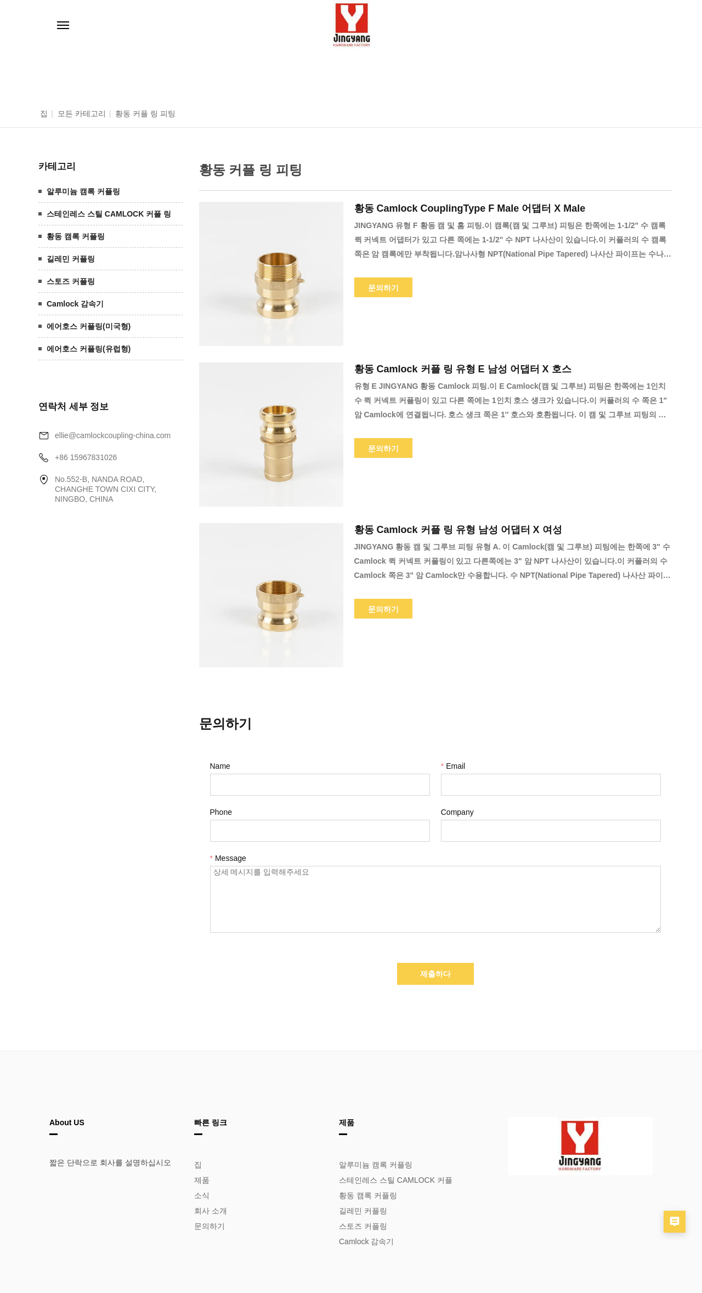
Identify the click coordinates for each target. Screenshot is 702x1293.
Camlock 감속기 (75, 303)
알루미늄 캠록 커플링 (83, 191)
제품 (202, 1180)
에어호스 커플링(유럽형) (89, 348)
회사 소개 (210, 1210)
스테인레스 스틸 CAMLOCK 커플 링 (109, 213)
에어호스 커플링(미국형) (89, 326)
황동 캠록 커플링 (76, 236)
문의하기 (209, 1226)
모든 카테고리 (82, 113)
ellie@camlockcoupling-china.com (113, 435)
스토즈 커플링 (71, 281)
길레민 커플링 (71, 258)
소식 (202, 1195)
